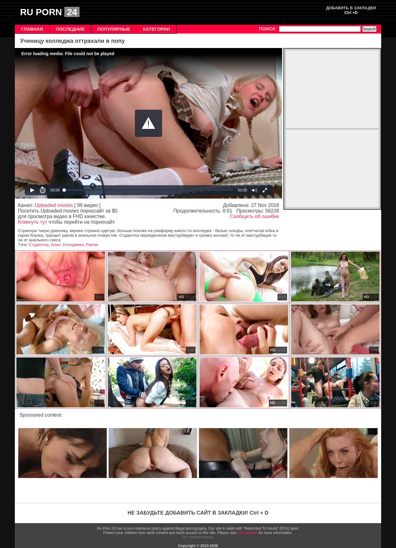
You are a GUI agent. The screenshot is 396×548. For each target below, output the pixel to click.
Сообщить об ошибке (254, 216)
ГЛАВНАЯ (32, 29)
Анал (55, 244)
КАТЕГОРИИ (156, 29)
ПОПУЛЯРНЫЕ (113, 29)
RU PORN (50, 12)
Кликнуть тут (32, 222)
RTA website (247, 533)
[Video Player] (148, 123)
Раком (92, 244)
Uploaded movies (54, 205)
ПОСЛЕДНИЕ (70, 29)
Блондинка (73, 244)
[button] (148, 123)
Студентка (39, 244)
